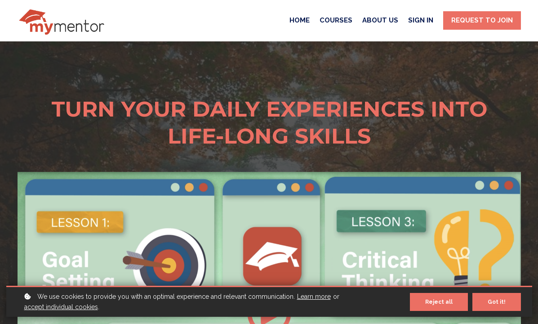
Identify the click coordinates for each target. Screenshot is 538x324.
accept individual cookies (61, 306)
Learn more (314, 296)
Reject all (439, 302)
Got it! (497, 302)
